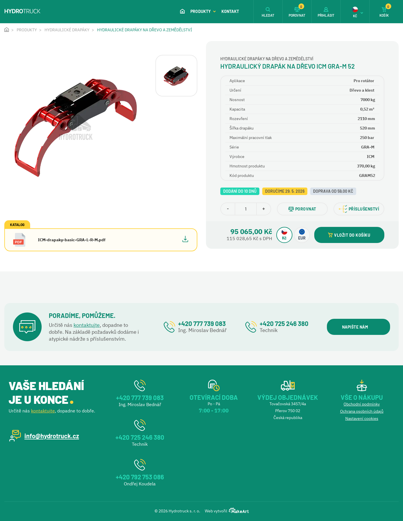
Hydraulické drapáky (67, 29)
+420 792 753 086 (140, 476)
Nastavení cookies (361, 418)
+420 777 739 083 (202, 323)
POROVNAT (302, 209)
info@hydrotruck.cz (51, 435)
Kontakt (230, 11)
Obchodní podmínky (362, 404)
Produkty (203, 11)
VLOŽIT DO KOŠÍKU (349, 235)
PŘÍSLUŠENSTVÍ (359, 209)
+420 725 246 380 (284, 323)
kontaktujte (87, 325)
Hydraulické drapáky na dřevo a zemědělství (144, 29)
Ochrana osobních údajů (361, 411)
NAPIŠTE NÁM (358, 327)
